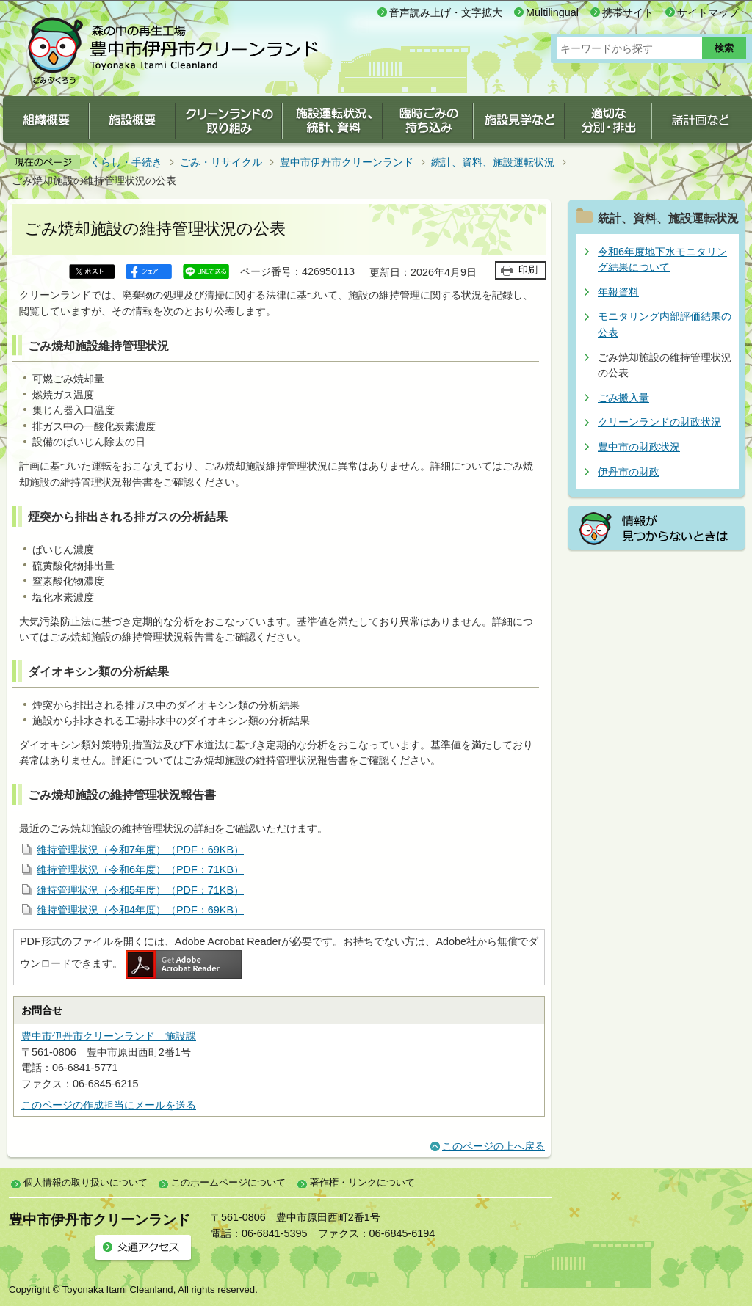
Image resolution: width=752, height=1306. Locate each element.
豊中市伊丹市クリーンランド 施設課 (108, 1036)
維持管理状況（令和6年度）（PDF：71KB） (140, 869)
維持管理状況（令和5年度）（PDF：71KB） (140, 890)
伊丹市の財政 (628, 472)
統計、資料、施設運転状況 (492, 162)
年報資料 (618, 292)
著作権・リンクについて (362, 1182)
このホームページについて (228, 1182)
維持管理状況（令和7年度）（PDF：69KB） (140, 850)
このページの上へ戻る (493, 1146)
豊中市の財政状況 (639, 447)
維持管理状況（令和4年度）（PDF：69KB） (140, 910)
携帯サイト (628, 12)
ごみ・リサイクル (221, 162)
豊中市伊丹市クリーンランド (346, 162)
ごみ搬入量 (623, 398)
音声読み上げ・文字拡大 (445, 12)
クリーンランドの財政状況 (659, 422)
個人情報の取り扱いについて (86, 1182)
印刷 (528, 269)
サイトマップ (708, 12)
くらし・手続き (126, 162)
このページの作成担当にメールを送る (108, 1105)
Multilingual (552, 12)
